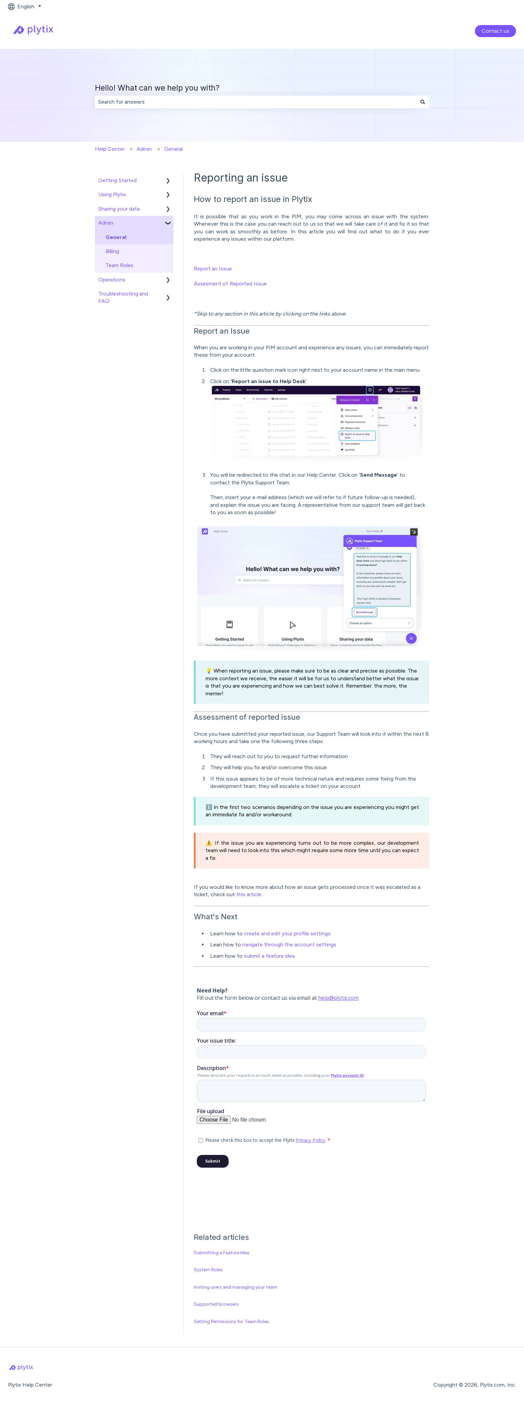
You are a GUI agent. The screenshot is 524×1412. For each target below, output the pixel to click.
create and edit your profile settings (287, 933)
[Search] (422, 102)
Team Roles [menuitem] (119, 265)
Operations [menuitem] (111, 279)
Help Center (110, 149)
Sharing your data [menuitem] (119, 209)
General (173, 149)
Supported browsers (216, 1304)
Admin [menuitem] (105, 223)
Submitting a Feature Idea (221, 1253)
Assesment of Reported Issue (230, 283)
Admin (144, 149)
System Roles (208, 1270)
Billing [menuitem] (112, 251)
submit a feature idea (269, 956)
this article (248, 894)
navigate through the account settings (289, 944)
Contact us (495, 31)
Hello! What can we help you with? (157, 88)
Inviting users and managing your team (235, 1287)
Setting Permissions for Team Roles (231, 1321)
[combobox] (255, 102)
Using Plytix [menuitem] (112, 194)
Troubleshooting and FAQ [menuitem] (123, 297)
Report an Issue (213, 268)
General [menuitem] (116, 237)
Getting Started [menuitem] (117, 180)
